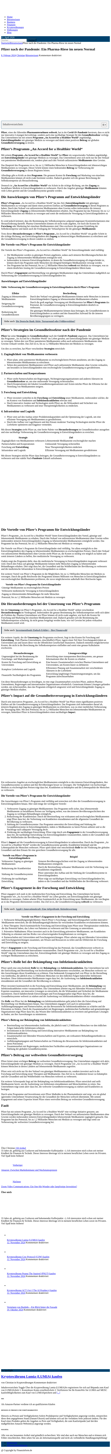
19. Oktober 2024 (15, 1310)
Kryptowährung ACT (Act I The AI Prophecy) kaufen (32, 1290)
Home (10, 17)
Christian (20, 55)
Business (11, 22)
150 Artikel (20, 1148)
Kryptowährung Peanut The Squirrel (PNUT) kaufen (31, 1273)
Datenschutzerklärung (17, 1445)
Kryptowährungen (15, 27)
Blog (9, 32)
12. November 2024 (16, 1242)
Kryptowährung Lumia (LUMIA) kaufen (26, 1240)
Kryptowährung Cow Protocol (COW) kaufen (28, 1257)
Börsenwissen (13, 19)
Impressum (12, 1443)
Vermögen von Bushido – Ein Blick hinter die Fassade (32, 1307)
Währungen (12, 30)
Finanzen (11, 24)
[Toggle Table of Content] (102, 124)
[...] (58, 1392)
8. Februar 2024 (8, 55)
